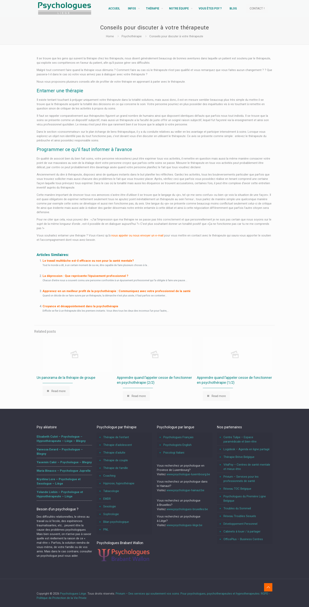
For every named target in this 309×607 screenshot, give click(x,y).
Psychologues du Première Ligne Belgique (244, 498)
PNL (106, 529)
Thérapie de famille (115, 468)
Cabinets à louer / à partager (242, 531)
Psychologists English (177, 445)
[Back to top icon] (268, 587)
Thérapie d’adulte (114, 452)
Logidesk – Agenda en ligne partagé (246, 449)
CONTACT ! (257, 8)
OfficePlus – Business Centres (243, 539)
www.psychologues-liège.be (184, 525)
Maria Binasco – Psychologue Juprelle (64, 471)
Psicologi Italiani (173, 452)
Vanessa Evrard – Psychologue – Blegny (60, 452)
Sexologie (109, 506)
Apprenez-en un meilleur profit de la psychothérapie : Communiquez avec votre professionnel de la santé (117, 291)
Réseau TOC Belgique (237, 488)
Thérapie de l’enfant (116, 437)
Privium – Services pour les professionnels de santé (241, 479)
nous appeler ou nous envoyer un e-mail (137, 235)
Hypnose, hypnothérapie (118, 483)
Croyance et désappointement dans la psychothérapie (80, 306)
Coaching (109, 475)
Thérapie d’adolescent (117, 445)
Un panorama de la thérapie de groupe (66, 377)
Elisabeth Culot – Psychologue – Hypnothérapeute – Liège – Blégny (61, 439)
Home (110, 36)
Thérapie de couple (115, 460)
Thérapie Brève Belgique (238, 457)
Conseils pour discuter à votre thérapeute (176, 36)
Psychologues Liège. (73, 593)
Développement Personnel (240, 524)
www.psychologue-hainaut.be (185, 490)
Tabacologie (111, 491)
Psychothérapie (132, 36)
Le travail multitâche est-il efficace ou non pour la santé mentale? (88, 260)
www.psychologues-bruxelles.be (187, 509)
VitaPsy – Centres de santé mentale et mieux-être (246, 467)
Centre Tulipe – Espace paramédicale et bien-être (240, 439)
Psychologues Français (178, 437)
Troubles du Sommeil (237, 508)
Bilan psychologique (116, 522)
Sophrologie (111, 514)
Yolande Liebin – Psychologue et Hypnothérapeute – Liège (60, 494)
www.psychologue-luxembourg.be (188, 474)
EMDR (107, 499)
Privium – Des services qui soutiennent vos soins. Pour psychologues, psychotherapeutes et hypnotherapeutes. (188, 593)
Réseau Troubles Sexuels (239, 516)
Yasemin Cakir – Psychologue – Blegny (64, 462)
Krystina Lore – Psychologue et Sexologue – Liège (59, 481)
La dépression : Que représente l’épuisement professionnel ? (85, 276)
